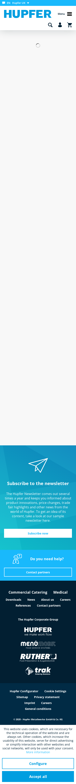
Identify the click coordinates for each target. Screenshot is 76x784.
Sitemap (22, 697)
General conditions (38, 709)
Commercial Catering (28, 592)
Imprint (29, 703)
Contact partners (38, 572)
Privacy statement (47, 697)
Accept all (38, 776)
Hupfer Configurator (24, 691)
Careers (65, 600)
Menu (65, 14)
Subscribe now (38, 533)
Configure (38, 763)
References (23, 605)
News (31, 600)
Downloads (13, 600)
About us (47, 600)
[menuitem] (16, 3)
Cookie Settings (55, 691)
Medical (60, 592)
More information (38, 752)
